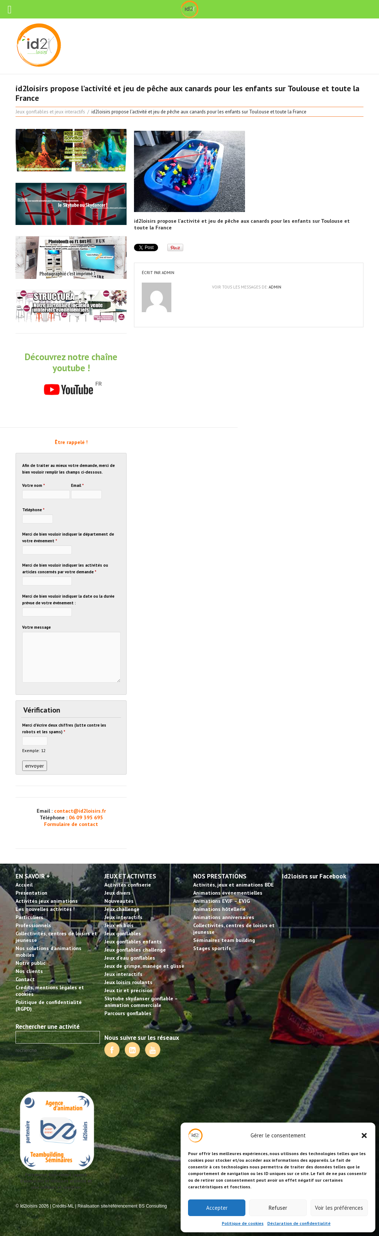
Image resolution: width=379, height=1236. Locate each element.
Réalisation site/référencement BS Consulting (122, 1206)
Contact (25, 979)
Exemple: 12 (34, 750)
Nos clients (29, 971)
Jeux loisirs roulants (128, 982)
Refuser (278, 1207)
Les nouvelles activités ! (45, 909)
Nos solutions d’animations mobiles (48, 951)
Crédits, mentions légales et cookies (50, 990)
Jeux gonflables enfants (133, 941)
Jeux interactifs (123, 917)
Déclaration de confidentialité (299, 1223)
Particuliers (29, 917)
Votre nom (33, 485)
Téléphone (33, 509)
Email (77, 485)
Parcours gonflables (127, 1013)
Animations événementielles (227, 893)
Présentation (31, 893)
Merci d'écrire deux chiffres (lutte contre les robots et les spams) (64, 728)
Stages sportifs (212, 948)
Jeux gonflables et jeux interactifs (50, 112)
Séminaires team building (224, 940)
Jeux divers (117, 893)
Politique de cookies (243, 1223)
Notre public (31, 963)
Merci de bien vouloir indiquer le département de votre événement (68, 537)
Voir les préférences (339, 1207)
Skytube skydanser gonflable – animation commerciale (141, 1001)
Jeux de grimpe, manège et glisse (144, 966)
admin (168, 272)
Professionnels (33, 925)
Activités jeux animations (47, 901)
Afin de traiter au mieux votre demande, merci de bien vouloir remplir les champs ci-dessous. (68, 469)
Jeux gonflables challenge (135, 949)
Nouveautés (119, 901)
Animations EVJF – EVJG (221, 901)
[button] (364, 1135)
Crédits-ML (63, 1206)
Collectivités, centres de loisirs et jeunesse (56, 936)
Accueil (24, 884)
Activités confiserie (127, 884)
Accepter (217, 1207)
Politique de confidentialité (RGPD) (49, 1005)
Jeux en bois (119, 925)
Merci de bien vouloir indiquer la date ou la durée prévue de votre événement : (68, 599)
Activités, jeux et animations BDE (233, 884)
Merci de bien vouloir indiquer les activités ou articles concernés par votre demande (65, 568)
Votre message (36, 627)
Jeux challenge (122, 909)
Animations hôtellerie (219, 909)
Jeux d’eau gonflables (129, 958)
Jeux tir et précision (128, 990)
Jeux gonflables (122, 933)
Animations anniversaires (223, 917)
